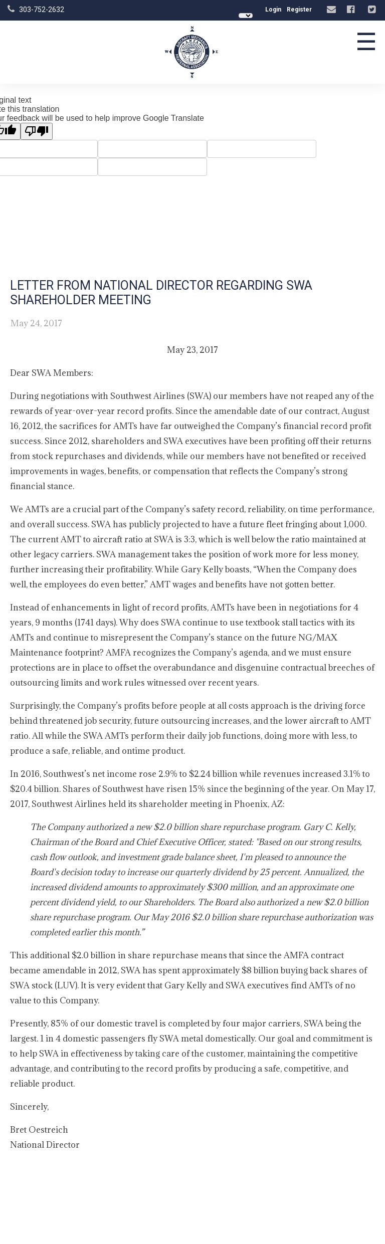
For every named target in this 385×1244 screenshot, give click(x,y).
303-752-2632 (41, 10)
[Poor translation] (37, 131)
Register (299, 9)
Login (273, 9)
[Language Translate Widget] (246, 15)
